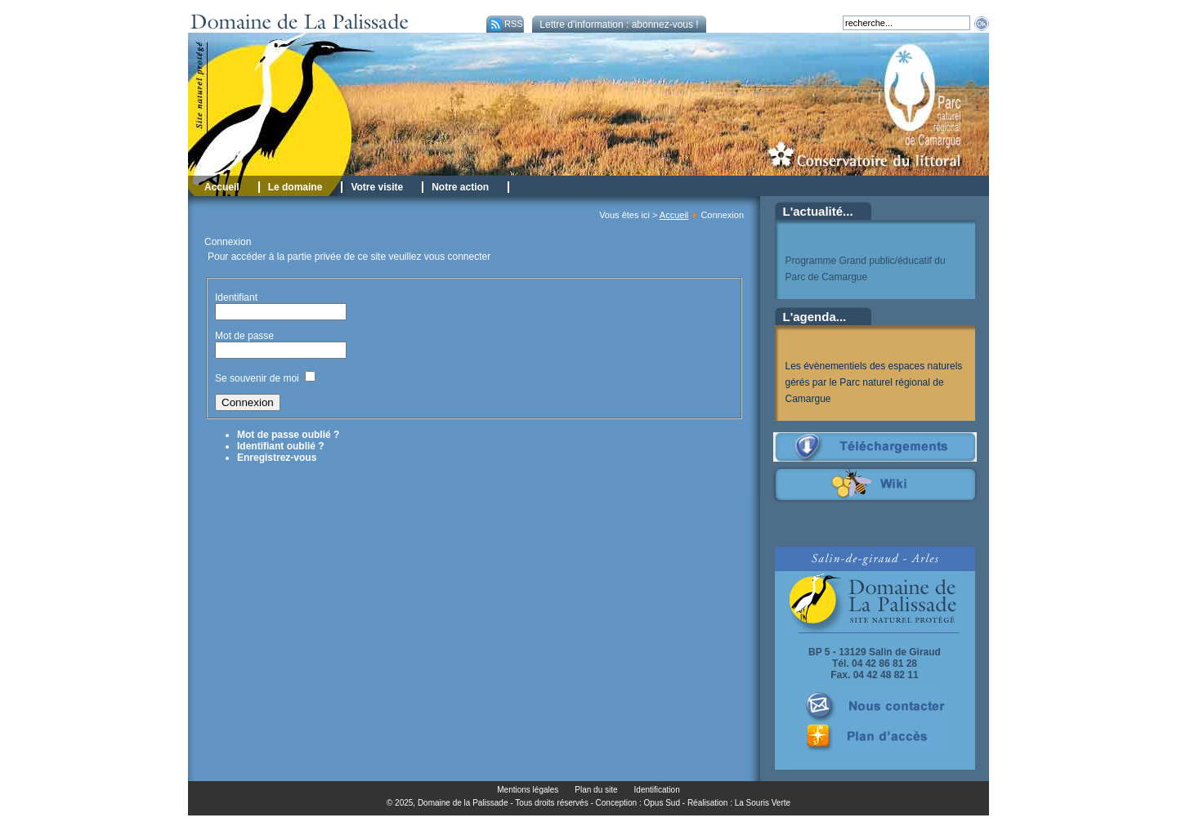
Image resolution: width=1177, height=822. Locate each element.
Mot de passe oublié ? (288, 434)
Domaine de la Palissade (463, 802)
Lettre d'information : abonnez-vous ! (618, 24)
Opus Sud (662, 802)
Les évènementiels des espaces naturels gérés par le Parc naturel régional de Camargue (874, 382)
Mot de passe (245, 336)
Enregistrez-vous (276, 457)
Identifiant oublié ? (280, 446)
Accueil (674, 215)
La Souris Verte (762, 802)
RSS (504, 24)
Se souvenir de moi (257, 378)
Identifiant (236, 297)
